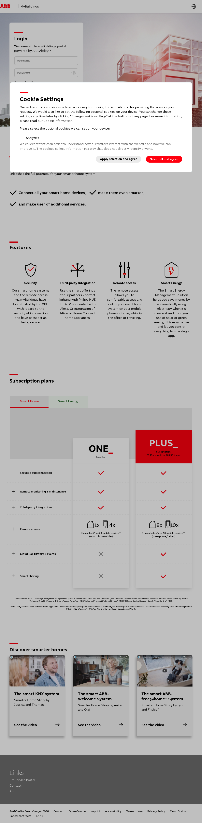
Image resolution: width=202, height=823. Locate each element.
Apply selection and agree (118, 159)
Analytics (32, 138)
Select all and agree (164, 159)
